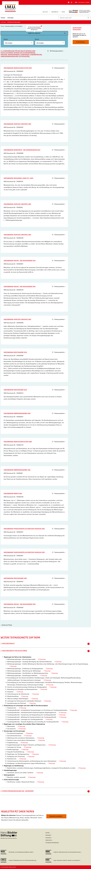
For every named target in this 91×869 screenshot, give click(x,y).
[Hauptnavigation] (7, 17)
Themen (3, 18)
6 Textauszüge (58, 661)
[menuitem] (3, 18)
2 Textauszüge (51, 763)
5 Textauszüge (35, 694)
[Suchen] (88, 17)
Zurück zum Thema (7, 625)
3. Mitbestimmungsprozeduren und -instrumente (45, 791)
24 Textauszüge (62, 712)
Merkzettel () (54, 12)
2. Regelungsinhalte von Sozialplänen (45, 651)
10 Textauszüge (47, 680)
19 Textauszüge (49, 685)
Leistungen (10, 18)
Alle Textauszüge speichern (55, 51)
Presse (63, 11)
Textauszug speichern (58, 68)
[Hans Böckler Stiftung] (9, 838)
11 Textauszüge (62, 717)
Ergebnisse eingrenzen (34, 33)
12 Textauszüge (21, 726)
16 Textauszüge (24, 742)
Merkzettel (48, 835)
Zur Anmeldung (80, 42)
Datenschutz (49, 840)
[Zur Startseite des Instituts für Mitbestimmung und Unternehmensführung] (10, 11)
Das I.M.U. (45, 11)
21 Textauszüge (28, 735)
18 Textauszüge (82, 768)
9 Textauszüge (24, 696)
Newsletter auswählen (56, 816)
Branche (50, 41)
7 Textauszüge (62, 715)
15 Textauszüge (22, 708)
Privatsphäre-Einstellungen (52, 842)
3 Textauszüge (62, 761)
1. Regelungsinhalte (45, 644)
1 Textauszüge (47, 671)
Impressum (48, 837)
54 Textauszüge (42, 659)
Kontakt (47, 832)
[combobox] (72, 17)
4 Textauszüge (13, 666)
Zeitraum (19, 41)
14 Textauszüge (52, 745)
